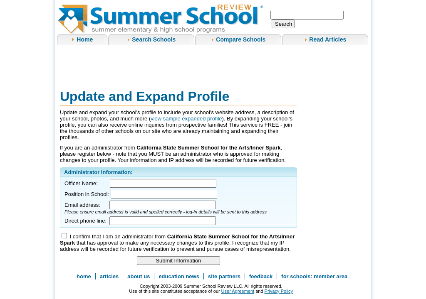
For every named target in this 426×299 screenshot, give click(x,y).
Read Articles (327, 39)
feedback (260, 276)
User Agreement (237, 291)
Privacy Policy (279, 291)
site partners (224, 276)
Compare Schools (240, 39)
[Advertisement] (211, 66)
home (84, 276)
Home (85, 39)
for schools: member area (314, 276)
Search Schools (154, 39)
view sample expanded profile (186, 118)
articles (109, 276)
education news (179, 276)
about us (138, 276)
